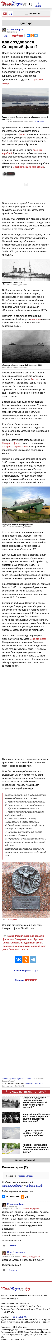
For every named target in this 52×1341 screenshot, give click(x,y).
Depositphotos (12, 919)
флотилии (35, 319)
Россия (19, 936)
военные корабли (34, 936)
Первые (21, 1176)
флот (11, 936)
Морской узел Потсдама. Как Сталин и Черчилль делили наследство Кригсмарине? (36, 1117)
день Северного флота (15, 949)
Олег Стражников (16, 1252)
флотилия (8, 939)
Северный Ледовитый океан (26, 943)
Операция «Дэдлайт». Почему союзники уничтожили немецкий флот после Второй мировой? (35, 1102)
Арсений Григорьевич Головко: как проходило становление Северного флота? (36, 1148)
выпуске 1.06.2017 (34, 1083)
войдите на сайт (34, 1185)
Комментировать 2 (26, 970)
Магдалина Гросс (16, 1204)
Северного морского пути (15, 446)
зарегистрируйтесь (11, 1185)
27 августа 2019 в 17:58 (11, 1257)
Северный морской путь (16, 946)
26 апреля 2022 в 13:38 (11, 1209)
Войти (38, 4)
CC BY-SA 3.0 (39, 121)
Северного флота (11, 443)
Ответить (13, 1246)
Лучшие (29, 1176)
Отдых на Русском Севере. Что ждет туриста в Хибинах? (34, 1133)
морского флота (38, 639)
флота (22, 134)
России (34, 379)
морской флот (38, 946)
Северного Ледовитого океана (28, 167)
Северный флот (23, 939)
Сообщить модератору (31, 1209)
